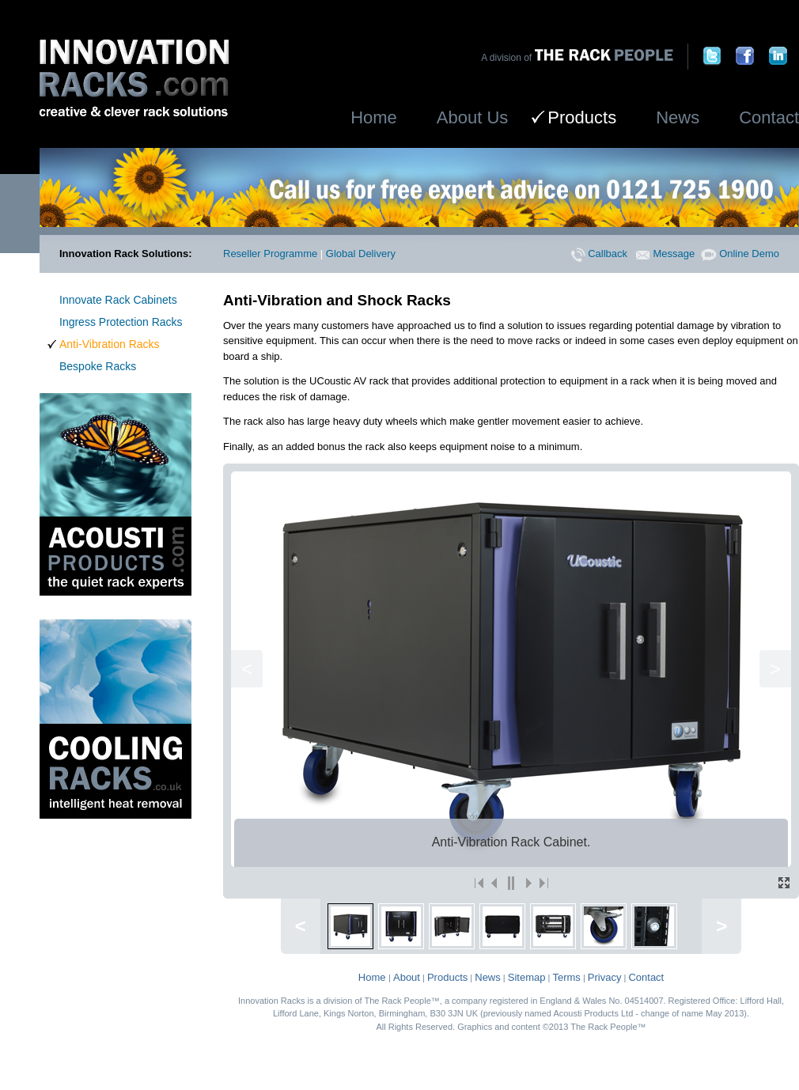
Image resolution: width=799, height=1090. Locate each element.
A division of (576, 57)
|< (479, 883)
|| (511, 883)
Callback (599, 253)
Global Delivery (361, 253)
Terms (566, 977)
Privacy (605, 977)
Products (447, 977)
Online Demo (740, 253)
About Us (473, 117)
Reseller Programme (270, 253)
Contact (769, 117)
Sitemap (527, 977)
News (677, 117)
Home (373, 117)
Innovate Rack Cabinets (118, 299)
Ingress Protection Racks (121, 322)
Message (665, 253)
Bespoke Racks (97, 366)
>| (543, 883)
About (406, 977)
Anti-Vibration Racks (109, 344)
